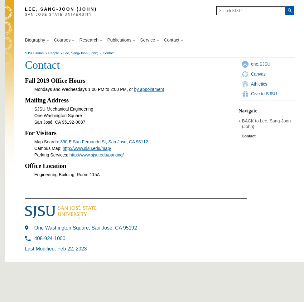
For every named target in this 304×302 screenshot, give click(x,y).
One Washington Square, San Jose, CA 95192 (85, 227)
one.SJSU (260, 64)
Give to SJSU (264, 93)
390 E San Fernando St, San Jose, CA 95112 (104, 141)
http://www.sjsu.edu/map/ (87, 148)
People (53, 53)
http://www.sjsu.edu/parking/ (97, 154)
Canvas (258, 74)
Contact (109, 53)
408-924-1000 (49, 238)
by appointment (149, 89)
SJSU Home (34, 53)
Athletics (259, 84)
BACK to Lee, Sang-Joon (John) (266, 123)
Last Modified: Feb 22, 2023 (56, 248)
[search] (250, 10)
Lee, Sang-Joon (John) (80, 53)
